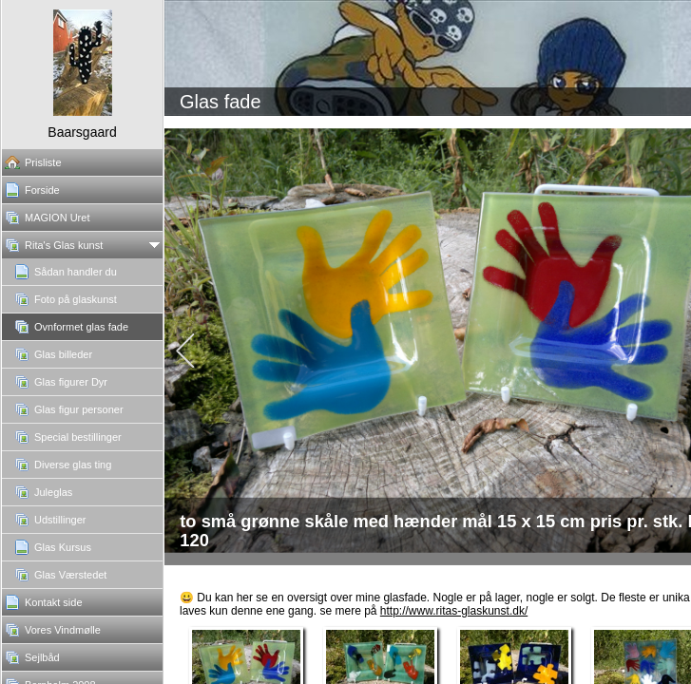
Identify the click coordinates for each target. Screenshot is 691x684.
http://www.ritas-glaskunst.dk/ (454, 611)
